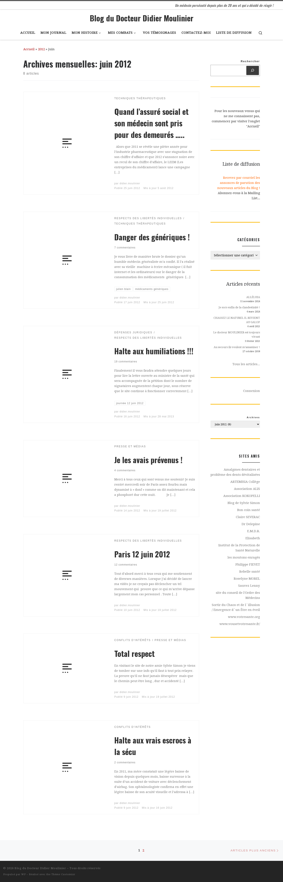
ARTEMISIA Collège (245, 482)
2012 (41, 49)
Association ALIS (247, 489)
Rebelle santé (249, 571)
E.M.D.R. (253, 531)
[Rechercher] (252, 70)
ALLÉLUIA (253, 297)
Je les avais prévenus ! (148, 459)
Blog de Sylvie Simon (244, 503)
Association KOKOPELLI (241, 496)
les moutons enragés (244, 557)
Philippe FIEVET (247, 564)
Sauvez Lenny (249, 586)
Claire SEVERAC (248, 517)
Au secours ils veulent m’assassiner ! (237, 347)
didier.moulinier (130, 183)
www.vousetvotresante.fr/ (239, 624)
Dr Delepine (251, 524)
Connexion (251, 391)
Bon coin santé (248, 510)
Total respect (134, 653)
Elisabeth (252, 538)
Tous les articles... (246, 364)
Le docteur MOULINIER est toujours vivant (236, 334)
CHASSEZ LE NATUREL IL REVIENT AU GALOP (236, 320)
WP (23, 874)
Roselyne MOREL (247, 579)
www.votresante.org (244, 617)
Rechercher (250, 61)
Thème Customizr (63, 874)
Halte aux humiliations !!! (153, 350)
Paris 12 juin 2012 (142, 554)
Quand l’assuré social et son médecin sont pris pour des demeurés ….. (151, 123)
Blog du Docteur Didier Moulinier (40, 868)
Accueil (29, 49)
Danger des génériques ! (152, 236)
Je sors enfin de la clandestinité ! (239, 307)
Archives (253, 417)
